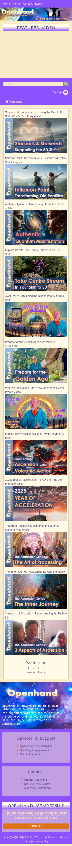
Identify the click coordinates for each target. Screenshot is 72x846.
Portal (16, 3)
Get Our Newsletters (37, 783)
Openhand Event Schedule (36, 746)
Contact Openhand (35, 779)
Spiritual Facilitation (32, 754)
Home (7, 3)
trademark (48, 837)
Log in (39, 3)
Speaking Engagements (34, 750)
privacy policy (39, 841)
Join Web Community (37, 788)
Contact (27, 3)
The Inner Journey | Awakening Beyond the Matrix (35, 571)
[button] (14, 101)
